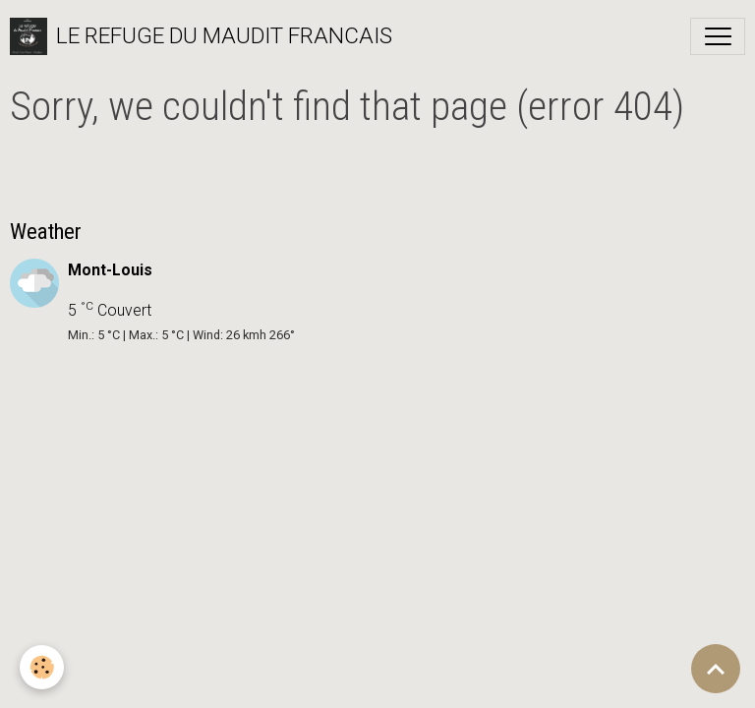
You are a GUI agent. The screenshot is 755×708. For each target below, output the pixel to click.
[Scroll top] (715, 668)
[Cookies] (42, 667)
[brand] (201, 36)
